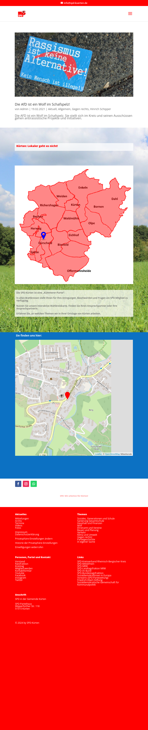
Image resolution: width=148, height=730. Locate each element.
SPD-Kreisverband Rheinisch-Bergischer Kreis (101, 561)
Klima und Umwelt (87, 534)
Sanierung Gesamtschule (90, 521)
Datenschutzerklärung (27, 534)
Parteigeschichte (86, 539)
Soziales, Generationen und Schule (96, 518)
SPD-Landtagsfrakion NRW (91, 568)
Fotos (18, 527)
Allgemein (64, 109)
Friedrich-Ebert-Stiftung (89, 580)
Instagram (20, 577)
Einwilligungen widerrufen (29, 547)
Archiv (18, 521)
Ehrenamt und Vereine (89, 527)
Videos (18, 525)
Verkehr (81, 532)
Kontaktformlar (23, 570)
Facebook (20, 575)
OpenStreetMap (112, 454)
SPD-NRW (82, 566)
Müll (79, 525)
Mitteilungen (22, 518)
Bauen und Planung (88, 530)
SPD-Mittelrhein (85, 563)
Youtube (19, 573)
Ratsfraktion (21, 563)
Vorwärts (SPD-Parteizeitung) (92, 577)
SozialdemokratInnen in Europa (94, 575)
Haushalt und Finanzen (89, 523)
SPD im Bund (84, 570)
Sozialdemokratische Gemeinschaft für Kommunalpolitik (98, 583)
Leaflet (98, 454)
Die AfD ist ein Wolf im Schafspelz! (42, 104)
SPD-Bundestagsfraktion (90, 573)
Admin (24, 109)
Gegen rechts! (84, 537)
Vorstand (20, 561)
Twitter (19, 580)
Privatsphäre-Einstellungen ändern (33, 538)
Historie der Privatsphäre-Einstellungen (36, 543)
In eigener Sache (86, 541)
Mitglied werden (24, 568)
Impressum (21, 532)
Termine (19, 523)
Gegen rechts (80, 109)
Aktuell (52, 109)
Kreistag (19, 566)
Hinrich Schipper (100, 109)
